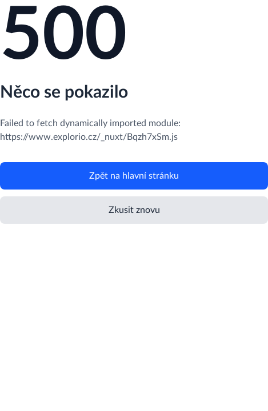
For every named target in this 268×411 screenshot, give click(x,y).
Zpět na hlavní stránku (134, 175)
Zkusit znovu (134, 210)
